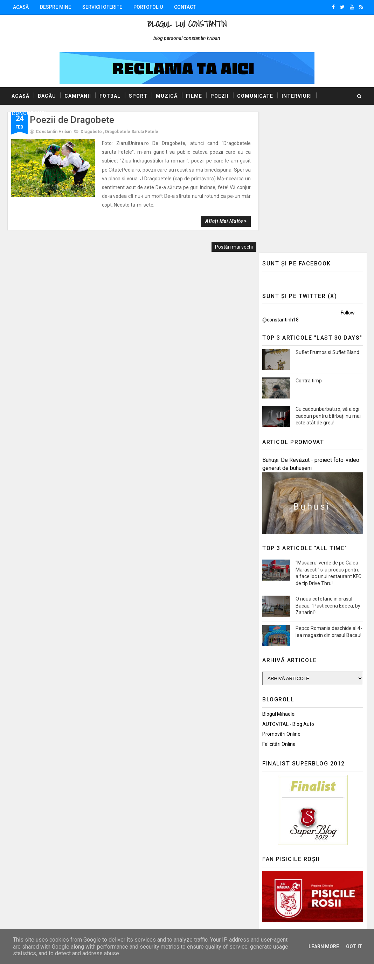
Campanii (77, 96)
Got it (354, 946)
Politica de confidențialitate (292, 861)
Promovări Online (281, 593)
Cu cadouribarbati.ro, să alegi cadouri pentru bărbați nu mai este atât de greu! (328, 274)
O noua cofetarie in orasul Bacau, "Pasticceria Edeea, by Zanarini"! (328, 464)
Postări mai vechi (230, 247)
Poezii (219, 96)
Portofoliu (148, 7)
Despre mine (55, 7)
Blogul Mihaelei (279, 573)
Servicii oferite (102, 7)
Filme (194, 96)
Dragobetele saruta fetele (131, 131)
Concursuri (29, 113)
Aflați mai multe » (221, 221)
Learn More (324, 946)
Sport (138, 96)
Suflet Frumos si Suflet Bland (327, 211)
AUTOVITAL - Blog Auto (288, 582)
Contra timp (309, 239)
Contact (185, 7)
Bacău (47, 96)
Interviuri (297, 96)
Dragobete (91, 131)
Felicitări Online (279, 603)
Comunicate (255, 96)
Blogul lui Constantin (187, 24)
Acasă (21, 7)
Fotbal (109, 96)
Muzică (167, 96)
